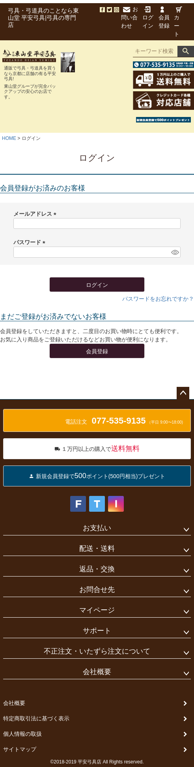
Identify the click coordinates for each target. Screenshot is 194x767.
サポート (97, 631)
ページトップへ (183, 393)
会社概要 (97, 672)
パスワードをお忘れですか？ (158, 299)
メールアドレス (36, 214)
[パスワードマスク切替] (174, 252)
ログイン (147, 17)
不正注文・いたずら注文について (97, 651)
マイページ (97, 610)
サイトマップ (19, 749)
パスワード (30, 242)
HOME (9, 138)
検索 (185, 51)
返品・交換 (97, 569)
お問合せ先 (97, 590)
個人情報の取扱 (22, 734)
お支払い (97, 528)
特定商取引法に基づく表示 (36, 718)
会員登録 (164, 17)
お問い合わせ (129, 17)
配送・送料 (97, 548)
